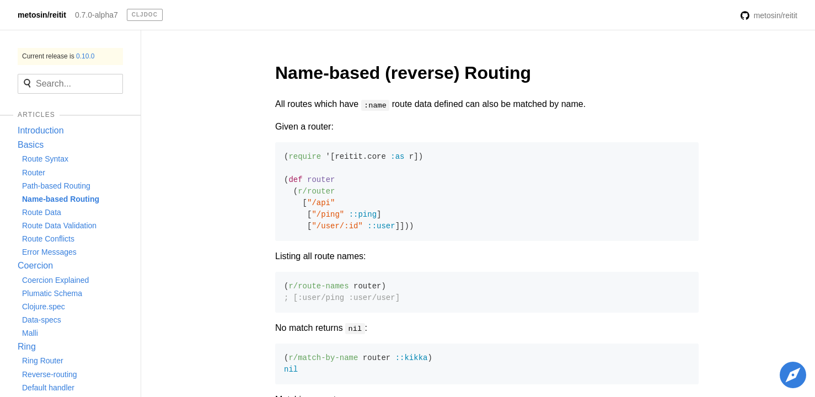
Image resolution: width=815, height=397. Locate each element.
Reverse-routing (49, 374)
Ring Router (42, 360)
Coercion (35, 265)
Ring (27, 346)
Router (33, 172)
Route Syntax (45, 158)
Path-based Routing (56, 185)
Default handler (48, 387)
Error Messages (49, 252)
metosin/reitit (42, 14)
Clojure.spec (43, 306)
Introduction (41, 130)
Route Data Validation (59, 225)
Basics (31, 144)
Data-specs (41, 319)
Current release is (58, 56)
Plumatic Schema (52, 293)
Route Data (41, 212)
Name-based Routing (60, 199)
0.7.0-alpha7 (96, 14)
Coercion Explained (55, 280)
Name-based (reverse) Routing (403, 73)
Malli (30, 333)
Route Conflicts (48, 238)
